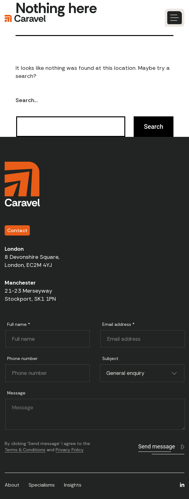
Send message (156, 446)
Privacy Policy (69, 449)
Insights (72, 485)
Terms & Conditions (25, 449)
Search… (27, 100)
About (12, 485)
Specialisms (42, 485)
